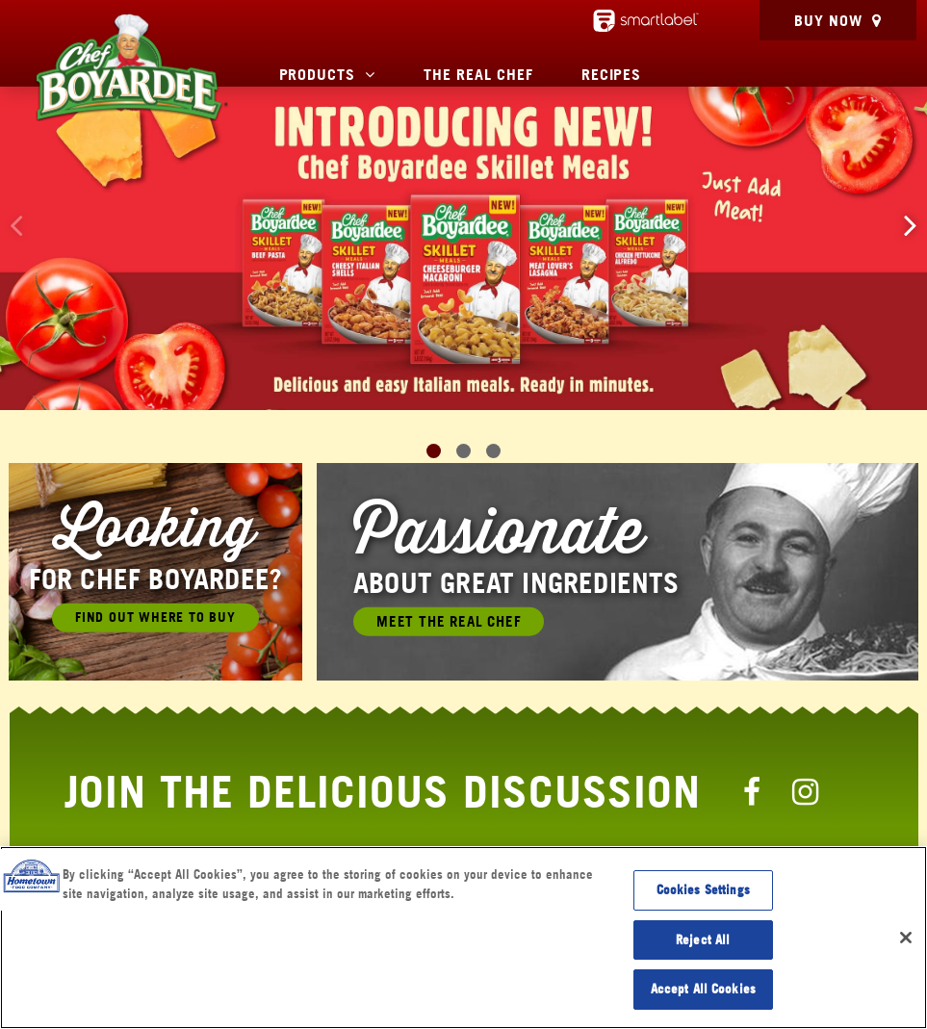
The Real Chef (478, 74)
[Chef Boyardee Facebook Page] (752, 791)
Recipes (611, 74)
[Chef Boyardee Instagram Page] (806, 791)
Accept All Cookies (703, 988)
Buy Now (828, 20)
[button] (910, 225)
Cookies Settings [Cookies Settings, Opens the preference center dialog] (703, 889)
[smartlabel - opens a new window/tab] (646, 21)
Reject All (703, 939)
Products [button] (317, 74)
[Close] (906, 937)
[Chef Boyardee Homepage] (131, 67)
